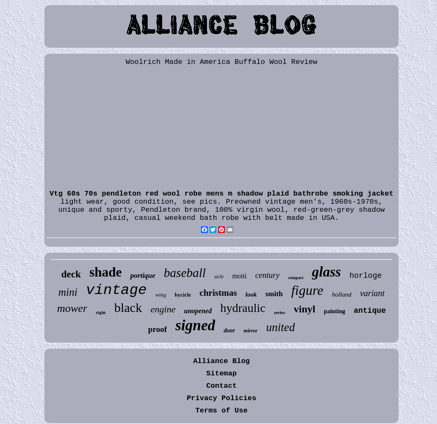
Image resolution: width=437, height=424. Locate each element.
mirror (251, 331)
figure (307, 290)
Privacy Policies (221, 398)
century (267, 275)
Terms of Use (221, 411)
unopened (198, 310)
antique (370, 310)
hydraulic (242, 307)
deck (71, 274)
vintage (116, 290)
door (229, 330)
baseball (185, 273)
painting (334, 311)
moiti (239, 276)
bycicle (183, 294)
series (279, 312)
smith (274, 294)
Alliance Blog (221, 361)
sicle (219, 277)
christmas (218, 293)
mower (72, 308)
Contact (221, 386)
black (128, 307)
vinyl (304, 308)
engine (163, 309)
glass (326, 272)
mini (67, 292)
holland (342, 294)
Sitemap (221, 373)
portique (142, 275)
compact (295, 277)
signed (195, 325)
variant (372, 293)
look (251, 294)
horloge (366, 275)
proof (157, 329)
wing (160, 294)
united (280, 327)
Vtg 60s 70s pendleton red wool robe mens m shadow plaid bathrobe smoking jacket (221, 194)
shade (105, 272)
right (100, 312)
